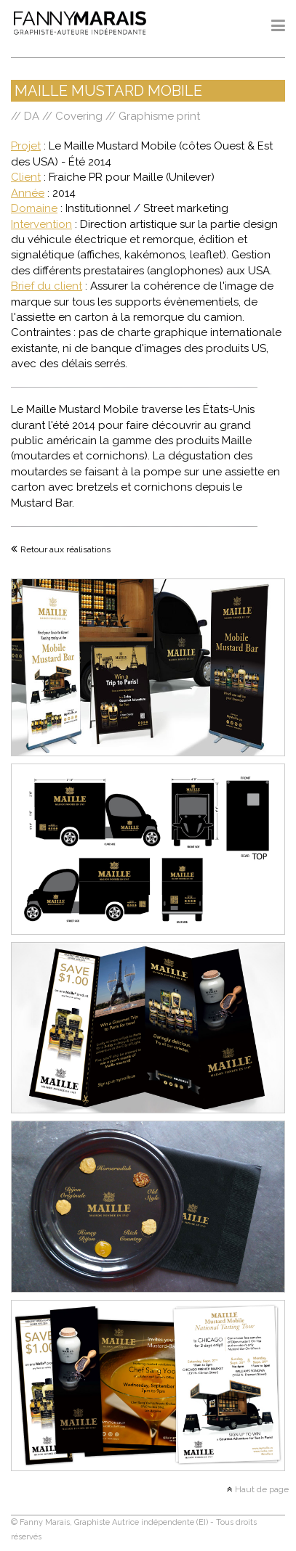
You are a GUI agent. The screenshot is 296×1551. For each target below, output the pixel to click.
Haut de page (261, 1489)
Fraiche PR (76, 177)
